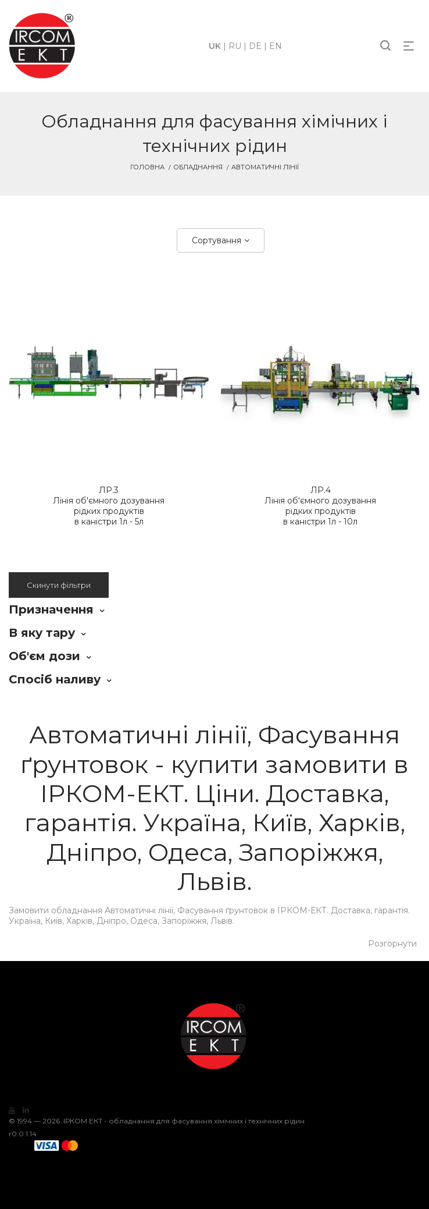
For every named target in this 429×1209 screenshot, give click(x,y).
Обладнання (198, 167)
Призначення (51, 609)
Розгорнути (392, 943)
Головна (147, 167)
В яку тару (42, 633)
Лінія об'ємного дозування (109, 506)
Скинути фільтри (59, 585)
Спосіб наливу (55, 679)
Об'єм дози (44, 656)
